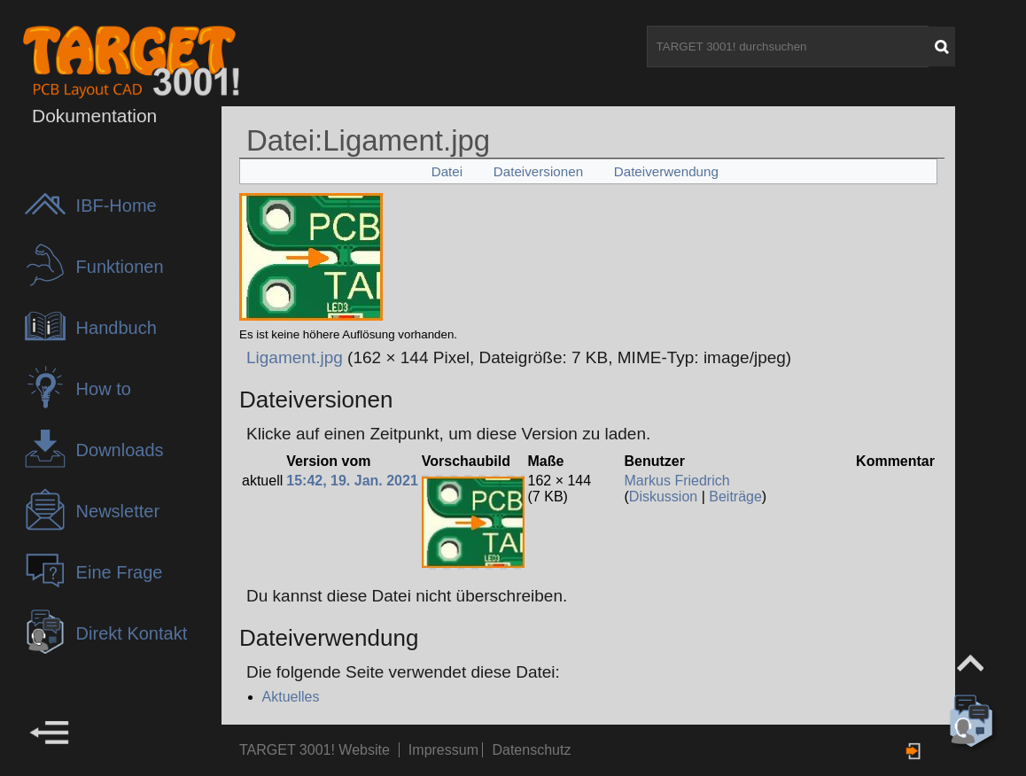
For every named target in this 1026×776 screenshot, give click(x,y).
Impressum (445, 749)
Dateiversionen (538, 171)
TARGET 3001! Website (314, 749)
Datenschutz (531, 749)
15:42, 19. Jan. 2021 (352, 480)
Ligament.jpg (294, 357)
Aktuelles (291, 696)
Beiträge (735, 496)
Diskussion (663, 496)
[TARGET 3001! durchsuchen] (788, 46)
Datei (446, 171)
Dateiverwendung (666, 171)
